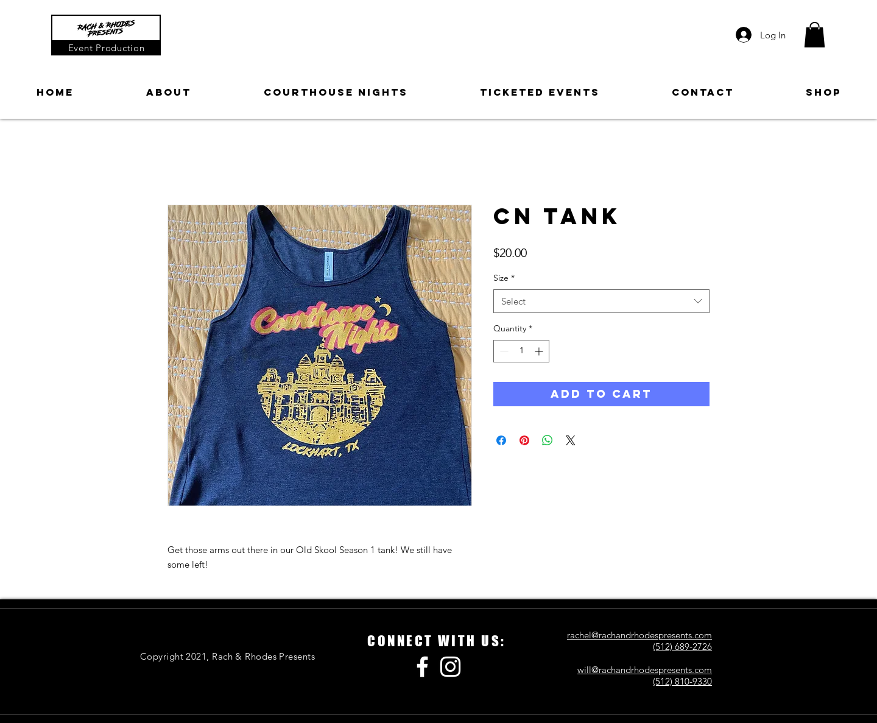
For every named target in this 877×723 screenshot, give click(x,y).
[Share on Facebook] (501, 440)
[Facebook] (422, 666)
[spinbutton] (521, 351)
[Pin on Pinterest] (524, 440)
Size (504, 277)
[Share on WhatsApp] (547, 440)
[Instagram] (450, 666)
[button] (814, 35)
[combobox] (601, 301)
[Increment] (540, 351)
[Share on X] (570, 440)
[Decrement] (502, 351)
